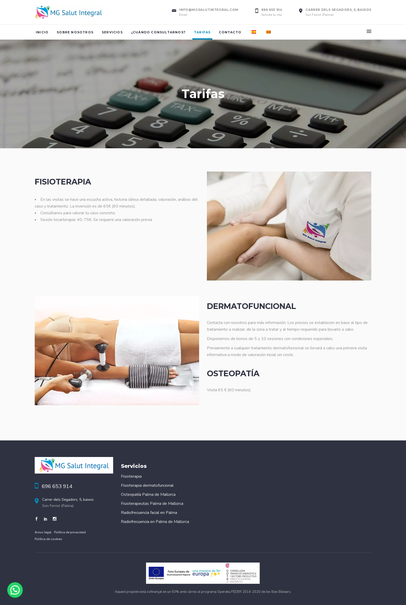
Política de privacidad (70, 532)
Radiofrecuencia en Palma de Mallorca (155, 521)
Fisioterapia (131, 476)
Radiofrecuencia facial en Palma (149, 512)
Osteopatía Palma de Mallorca (148, 494)
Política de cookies (48, 539)
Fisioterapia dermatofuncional (147, 485)
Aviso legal (43, 532)
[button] (15, 590)
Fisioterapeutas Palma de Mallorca (152, 503)
